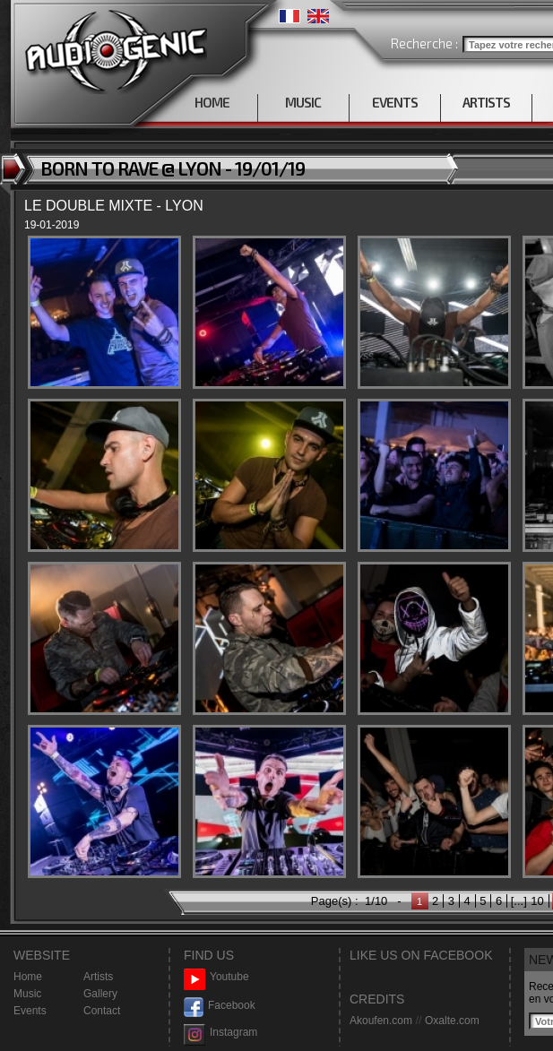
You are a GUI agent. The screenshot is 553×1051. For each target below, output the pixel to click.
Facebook (219, 1005)
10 (537, 901)
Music (27, 993)
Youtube (216, 977)
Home (27, 976)
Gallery (100, 993)
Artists (98, 976)
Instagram (220, 1032)
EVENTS (395, 102)
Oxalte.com (452, 1020)
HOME (211, 102)
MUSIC (303, 102)
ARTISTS (486, 102)
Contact (101, 1010)
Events (30, 1010)
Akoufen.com (381, 1020)
